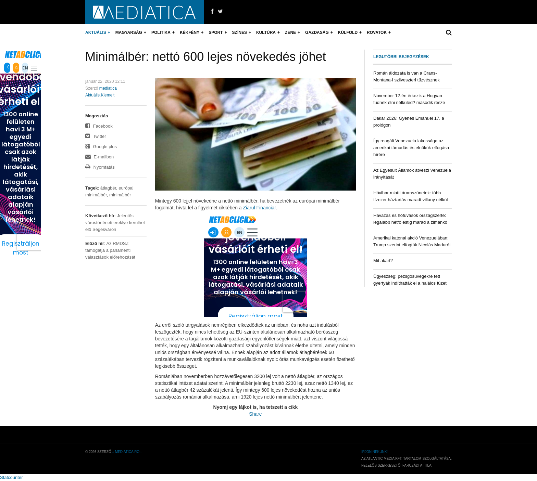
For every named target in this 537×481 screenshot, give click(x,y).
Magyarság (128, 32)
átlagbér (108, 188)
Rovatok (377, 32)
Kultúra (266, 32)
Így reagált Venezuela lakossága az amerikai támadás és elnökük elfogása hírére (411, 147)
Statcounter (11, 477)
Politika (161, 32)
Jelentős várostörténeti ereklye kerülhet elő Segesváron (115, 222)
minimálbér (120, 194)
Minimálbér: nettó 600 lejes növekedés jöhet (205, 57)
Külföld (348, 32)
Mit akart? (383, 260)
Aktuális (95, 32)
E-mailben (99, 156)
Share (255, 414)
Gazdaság (317, 32)
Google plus (101, 146)
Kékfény (189, 32)
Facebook (99, 126)
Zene (290, 32)
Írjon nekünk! (374, 452)
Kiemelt (107, 95)
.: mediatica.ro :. (127, 452)
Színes (239, 32)
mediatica (108, 88)
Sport (216, 32)
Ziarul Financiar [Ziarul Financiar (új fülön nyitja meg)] (259, 207)
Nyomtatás (100, 167)
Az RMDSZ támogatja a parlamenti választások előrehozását (110, 250)
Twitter (95, 136)
